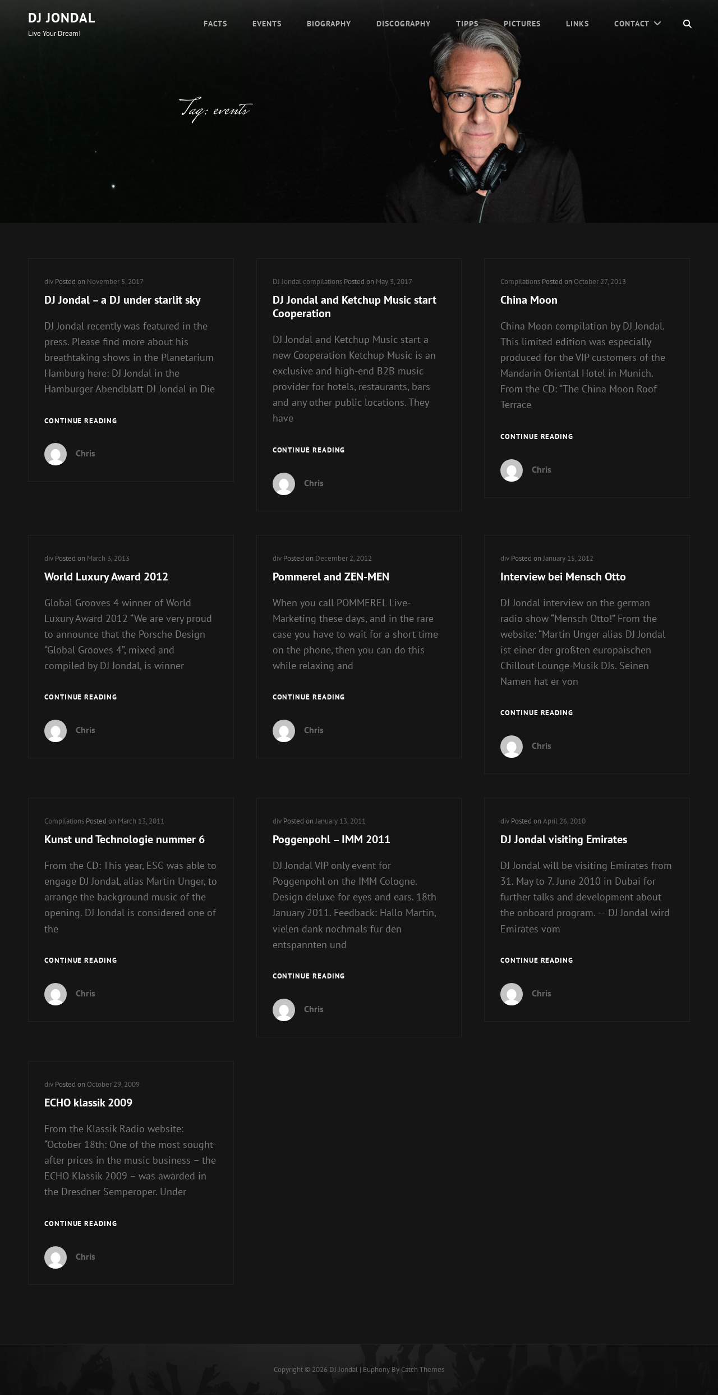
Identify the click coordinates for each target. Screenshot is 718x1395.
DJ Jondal (61, 17)
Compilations (520, 281)
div (48, 281)
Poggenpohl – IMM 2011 (331, 839)
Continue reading (80, 421)
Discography (403, 24)
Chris (85, 453)
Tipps (467, 24)
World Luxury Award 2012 (106, 576)
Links (577, 24)
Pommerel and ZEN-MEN (331, 576)
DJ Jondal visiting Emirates (563, 839)
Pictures (522, 24)
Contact (632, 24)
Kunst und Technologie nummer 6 (124, 839)
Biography (329, 24)
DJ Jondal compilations (307, 281)
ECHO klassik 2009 (88, 1102)
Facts (215, 24)
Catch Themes (422, 1369)
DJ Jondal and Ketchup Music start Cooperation (354, 306)
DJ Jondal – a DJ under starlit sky (122, 299)
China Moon (529, 299)
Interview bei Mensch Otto (563, 576)
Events (267, 24)
